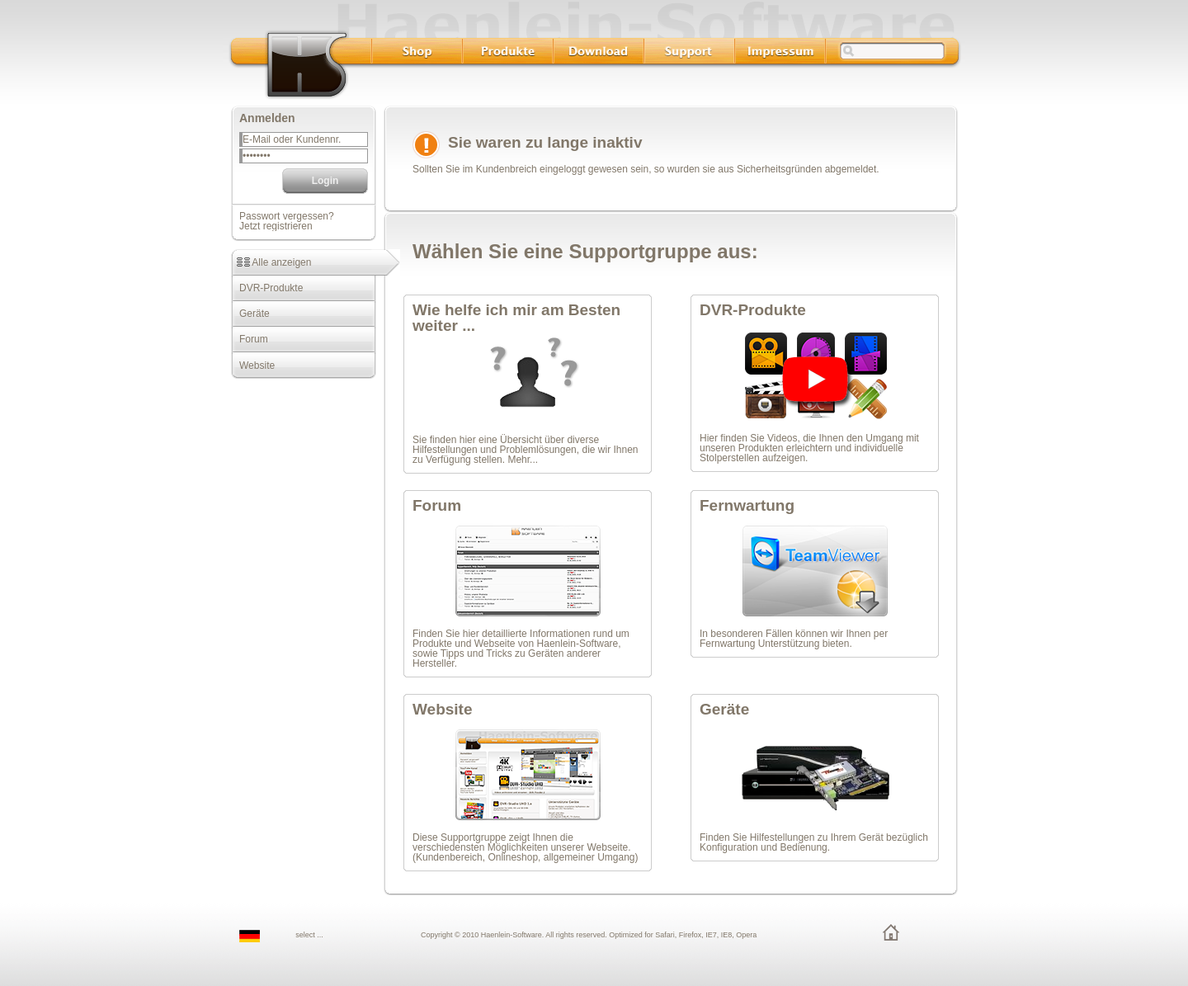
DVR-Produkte (267, 288)
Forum (249, 339)
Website (253, 365)
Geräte (250, 313)
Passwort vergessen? (286, 216)
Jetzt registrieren (276, 226)
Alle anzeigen (271, 262)
